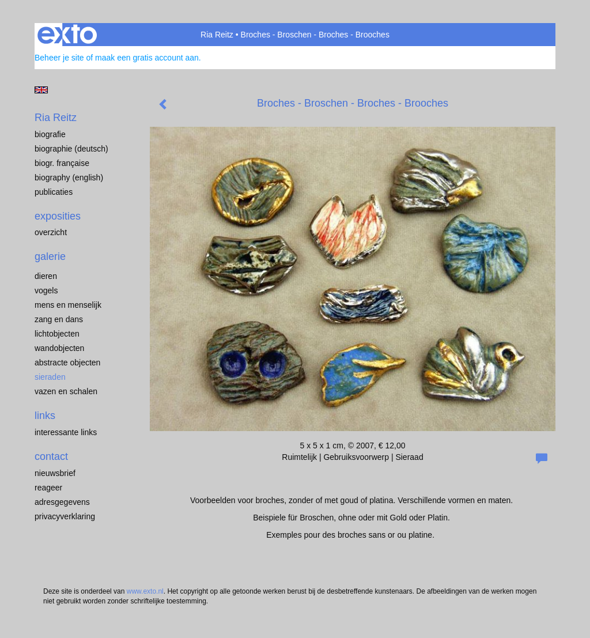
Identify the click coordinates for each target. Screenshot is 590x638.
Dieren (46, 276)
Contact (51, 456)
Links (45, 415)
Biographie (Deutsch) (71, 148)
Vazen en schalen (66, 391)
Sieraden (50, 377)
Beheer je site (59, 57)
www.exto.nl (145, 591)
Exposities (58, 216)
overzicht (51, 232)
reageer (48, 487)
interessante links (66, 432)
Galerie (50, 256)
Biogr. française (62, 163)
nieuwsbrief (55, 473)
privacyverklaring (65, 516)
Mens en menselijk (68, 304)
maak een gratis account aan (147, 57)
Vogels (46, 290)
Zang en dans (59, 319)
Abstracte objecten (67, 362)
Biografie (50, 134)
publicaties (54, 192)
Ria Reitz (217, 34)
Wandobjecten (59, 348)
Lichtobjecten (57, 333)
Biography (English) (69, 177)
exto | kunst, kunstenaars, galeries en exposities (67, 34)
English (41, 89)
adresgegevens (62, 502)
